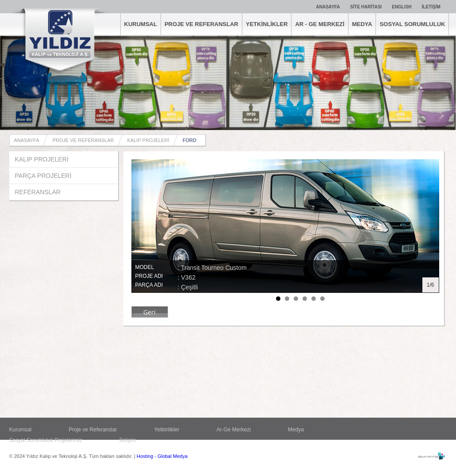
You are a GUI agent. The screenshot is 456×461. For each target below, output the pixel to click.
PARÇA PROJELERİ (43, 175)
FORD (189, 140)
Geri (149, 312)
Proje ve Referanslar (93, 429)
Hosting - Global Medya (162, 456)
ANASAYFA (328, 6)
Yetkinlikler (167, 429)
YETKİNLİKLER (267, 24)
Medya (296, 429)
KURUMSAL (140, 24)
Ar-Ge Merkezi (234, 429)
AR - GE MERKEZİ (319, 24)
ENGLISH (401, 6)
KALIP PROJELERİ (148, 140)
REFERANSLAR (38, 192)
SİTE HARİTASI (366, 6)
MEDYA (362, 24)
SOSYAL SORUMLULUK (412, 24)
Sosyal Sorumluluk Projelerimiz (45, 440)
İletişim (127, 440)
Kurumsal (20, 429)
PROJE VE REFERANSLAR (201, 24)
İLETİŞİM (431, 6)
